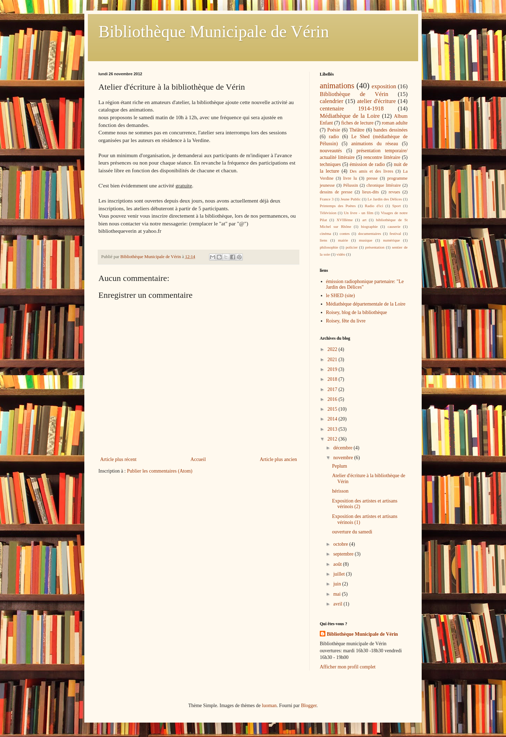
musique (365, 240)
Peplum (339, 466)
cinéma (325, 233)
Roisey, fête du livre (346, 320)
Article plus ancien (278, 459)
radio (334, 136)
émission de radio (367, 164)
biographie (369, 226)
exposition (384, 86)
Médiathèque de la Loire (350, 116)
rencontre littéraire (382, 157)
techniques (330, 164)
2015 (333, 409)
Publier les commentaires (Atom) (159, 471)
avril (338, 604)
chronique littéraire (383, 185)
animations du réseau (374, 143)
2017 (333, 389)
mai (337, 594)
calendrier (331, 101)
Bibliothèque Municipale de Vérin (213, 31)
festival (395, 233)
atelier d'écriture (376, 101)
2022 (333, 349)
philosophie (329, 247)
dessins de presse (336, 192)
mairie (343, 240)
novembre (343, 457)
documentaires (369, 233)
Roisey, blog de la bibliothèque (356, 312)
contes (344, 233)
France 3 (326, 199)
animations (337, 85)
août (338, 564)
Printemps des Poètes (338, 206)
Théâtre (356, 130)
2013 (333, 429)
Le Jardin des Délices (385, 199)
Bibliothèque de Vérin (354, 94)
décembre (343, 447)
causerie (394, 226)
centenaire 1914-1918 (352, 108)
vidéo (341, 254)
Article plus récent (118, 459)
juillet (339, 574)
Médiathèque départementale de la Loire (366, 304)
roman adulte (395, 123)
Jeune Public (350, 199)
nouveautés (331, 150)
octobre (341, 544)
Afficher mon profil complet (348, 666)
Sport (396, 206)
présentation (374, 247)
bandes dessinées (391, 130)
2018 (333, 379)
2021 (333, 359)
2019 (333, 369)
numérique (391, 240)
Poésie (333, 130)
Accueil (198, 459)
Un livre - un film (358, 213)
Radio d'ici (374, 206)
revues (394, 192)
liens (323, 240)
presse (371, 178)
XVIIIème (345, 220)
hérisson (340, 491)
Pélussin (350, 185)
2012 (333, 439)
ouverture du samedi (352, 531)
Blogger (308, 705)
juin (337, 584)
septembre (344, 554)
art (364, 220)
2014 (333, 419)
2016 (333, 399)
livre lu (350, 178)
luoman (269, 705)
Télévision (328, 213)
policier (352, 247)
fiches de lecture (357, 123)
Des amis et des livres (371, 171)
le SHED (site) (340, 295)
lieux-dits (370, 192)
